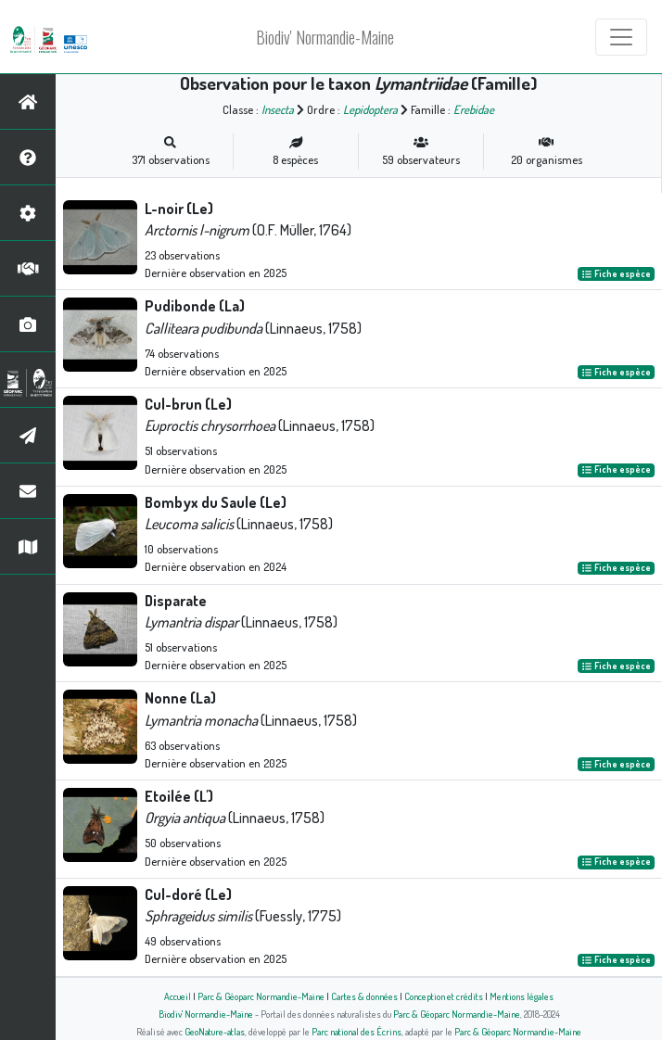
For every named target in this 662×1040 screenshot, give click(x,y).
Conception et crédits (443, 996)
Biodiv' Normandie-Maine (325, 37)
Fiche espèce (616, 273)
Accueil (177, 996)
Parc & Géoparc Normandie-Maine (261, 996)
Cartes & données (364, 996)
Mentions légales (522, 996)
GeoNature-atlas (215, 1031)
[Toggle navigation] (621, 37)
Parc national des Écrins (356, 1031)
